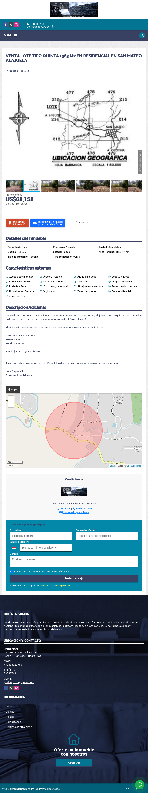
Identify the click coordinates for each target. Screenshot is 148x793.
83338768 (38, 23)
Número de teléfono (20, 541)
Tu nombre (16, 530)
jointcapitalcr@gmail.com (75, 512)
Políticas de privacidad (19, 727)
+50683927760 (40, 26)
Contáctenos (13, 721)
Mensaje (14, 553)
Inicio (9, 706)
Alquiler (10, 716)
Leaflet (113, 466)
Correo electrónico (86, 530)
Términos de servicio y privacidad (55, 585)
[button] (139, 80)
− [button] (11, 404)
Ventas (10, 711)
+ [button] (11, 398)
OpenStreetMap (134, 466)
